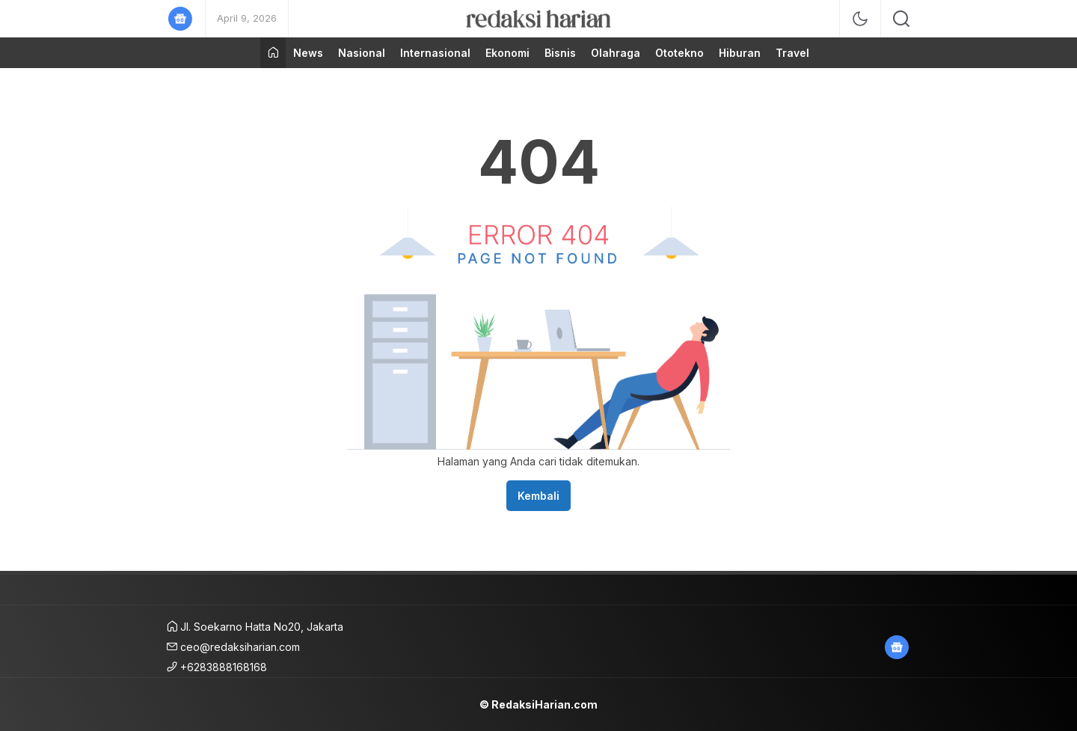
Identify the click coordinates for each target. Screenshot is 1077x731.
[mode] (860, 18)
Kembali (538, 495)
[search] (901, 18)
